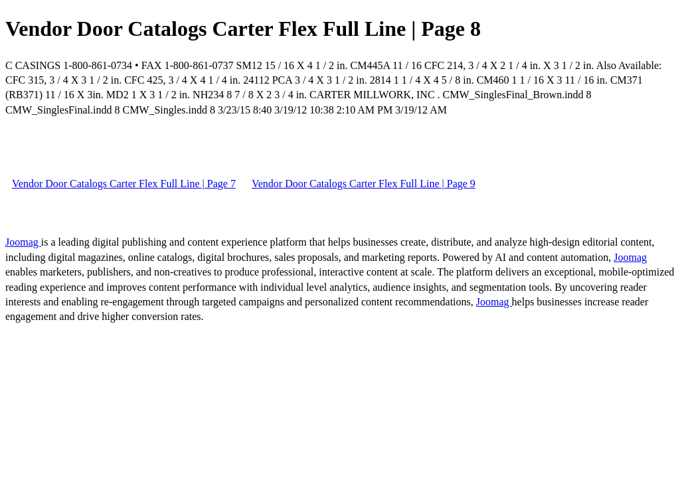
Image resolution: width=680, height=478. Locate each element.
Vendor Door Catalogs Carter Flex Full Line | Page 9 (363, 183)
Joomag (23, 242)
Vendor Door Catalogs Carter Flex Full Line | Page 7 (124, 183)
